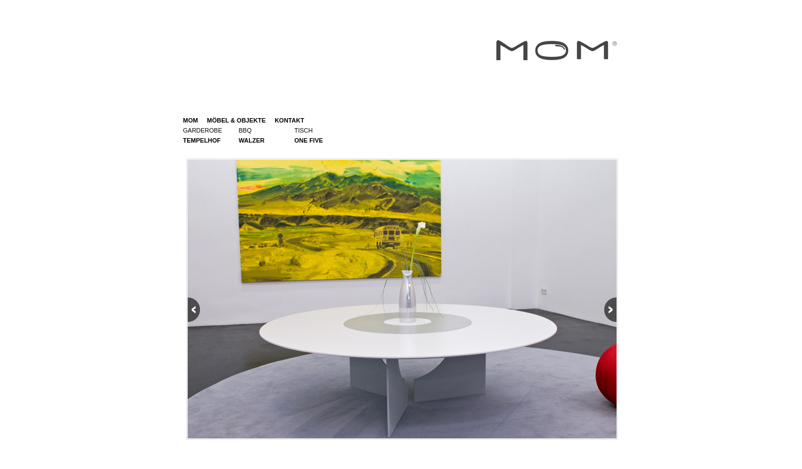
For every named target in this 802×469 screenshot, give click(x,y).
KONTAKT (289, 120)
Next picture (509, 297)
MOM (190, 120)
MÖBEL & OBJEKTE (233, 120)
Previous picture (295, 297)
